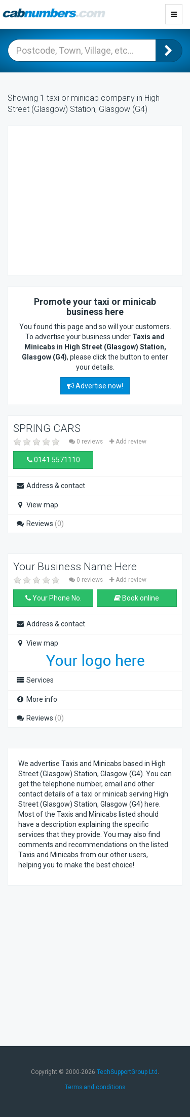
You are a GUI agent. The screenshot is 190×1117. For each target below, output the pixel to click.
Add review (127, 441)
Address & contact (50, 486)
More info (36, 699)
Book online (136, 598)
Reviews (40, 524)
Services (35, 680)
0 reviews (86, 441)
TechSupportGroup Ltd (127, 1071)
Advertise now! (95, 386)
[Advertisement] (99, 199)
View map (37, 505)
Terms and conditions (95, 1087)
